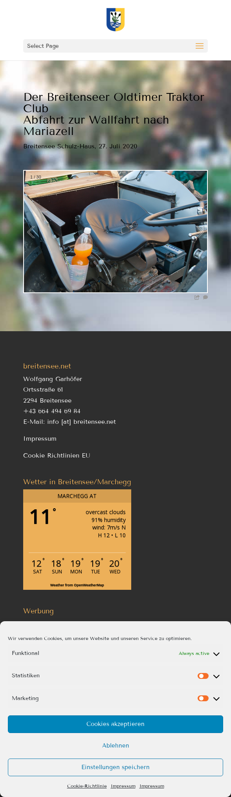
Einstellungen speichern (115, 767)
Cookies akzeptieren (115, 724)
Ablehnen (115, 745)
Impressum (123, 786)
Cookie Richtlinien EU (56, 455)
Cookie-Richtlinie (87, 786)
